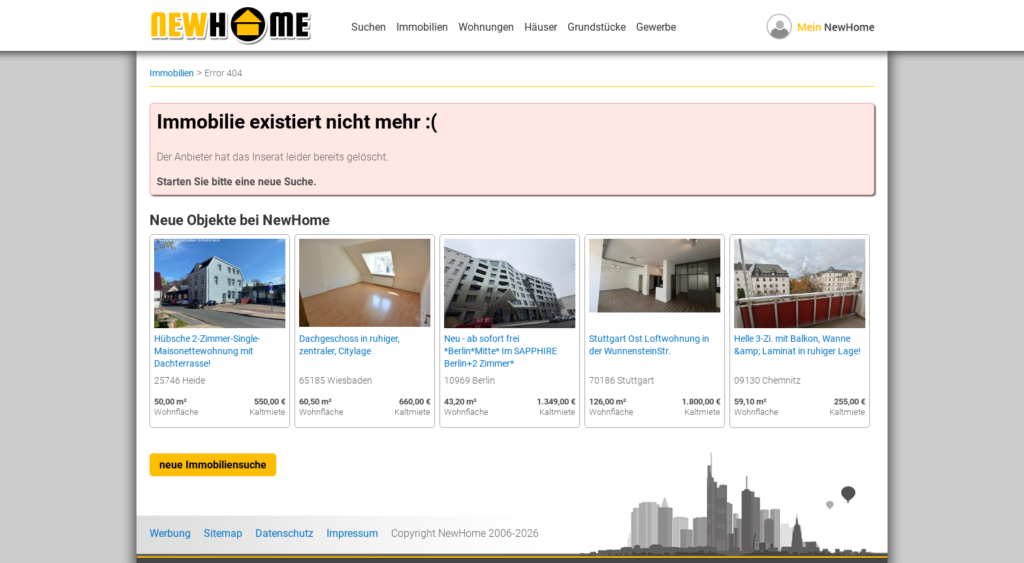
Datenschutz (284, 533)
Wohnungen (486, 27)
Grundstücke (597, 27)
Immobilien (422, 27)
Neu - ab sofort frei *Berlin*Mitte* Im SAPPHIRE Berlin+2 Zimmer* (500, 351)
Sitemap (223, 533)
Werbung (170, 533)
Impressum (352, 533)
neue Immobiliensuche (212, 465)
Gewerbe (656, 27)
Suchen (368, 27)
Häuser (540, 27)
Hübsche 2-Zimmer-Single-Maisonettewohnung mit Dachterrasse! (207, 351)
